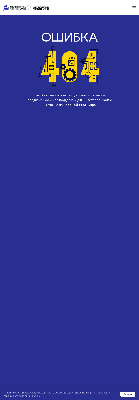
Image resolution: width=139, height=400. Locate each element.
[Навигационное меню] (134, 7)
